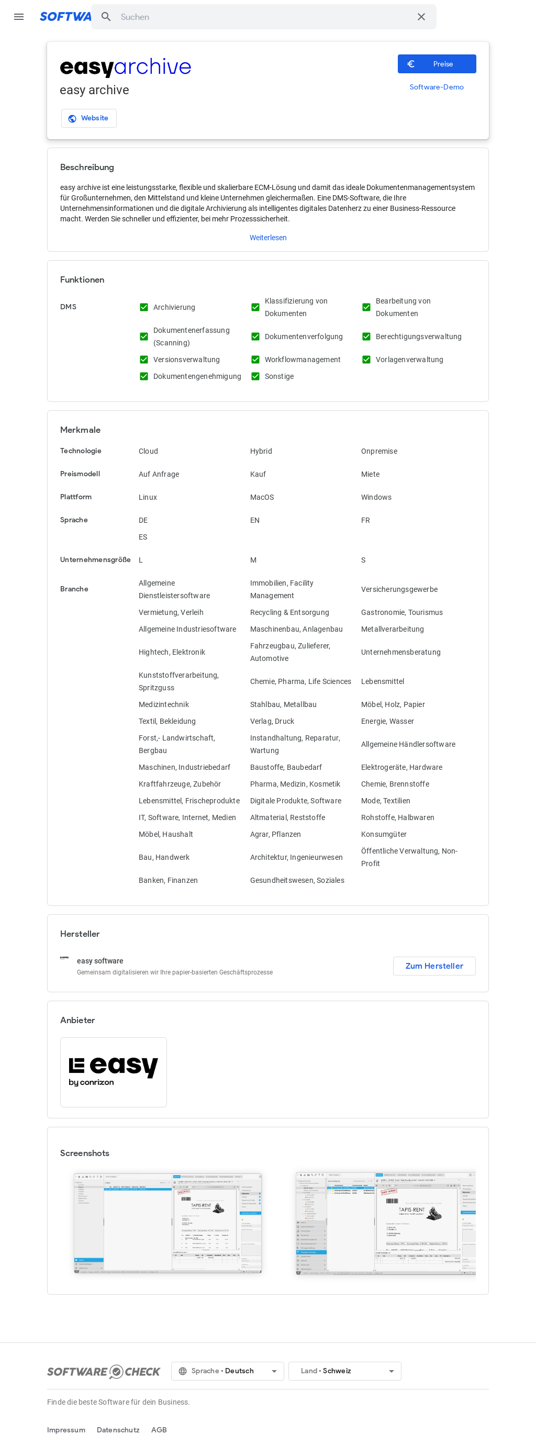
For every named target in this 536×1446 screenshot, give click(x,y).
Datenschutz (118, 1430)
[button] (106, 17)
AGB (159, 1430)
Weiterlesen (268, 237)
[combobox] (265, 17)
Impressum (66, 1430)
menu (19, 16)
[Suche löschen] (421, 17)
